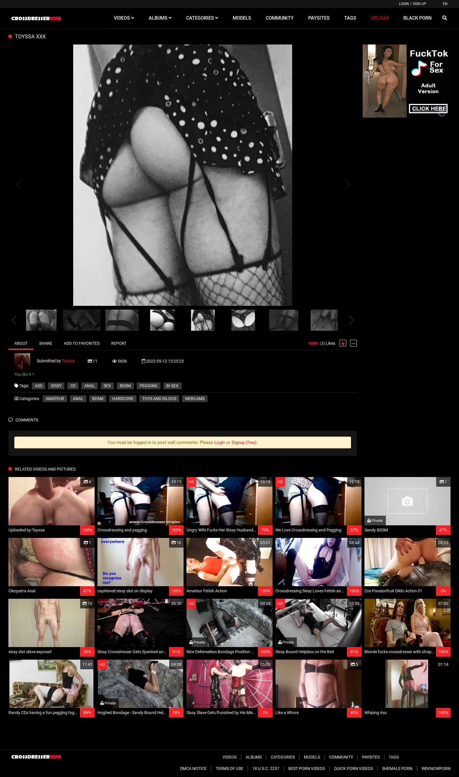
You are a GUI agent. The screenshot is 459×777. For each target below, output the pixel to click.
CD (73, 385)
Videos (229, 757)
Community (341, 757)
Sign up (419, 4)
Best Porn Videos (306, 768)
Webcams (195, 398)
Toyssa (68, 361)
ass (38, 385)
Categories (283, 757)
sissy (56, 385)
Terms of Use (229, 768)
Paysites (371, 757)
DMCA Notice (193, 768)
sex (107, 385)
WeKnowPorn (436, 768)
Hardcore (122, 398)
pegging (148, 385)
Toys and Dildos (159, 398)
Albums (254, 757)
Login (404, 4)
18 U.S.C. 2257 (265, 768)
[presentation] (14, 320)
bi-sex (172, 385)
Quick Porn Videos (353, 768)
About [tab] (21, 343)
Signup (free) (244, 442)
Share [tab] (45, 343)
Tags (394, 757)
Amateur (55, 398)
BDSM (125, 385)
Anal (78, 398)
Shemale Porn (397, 768)
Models (312, 757)
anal (89, 385)
